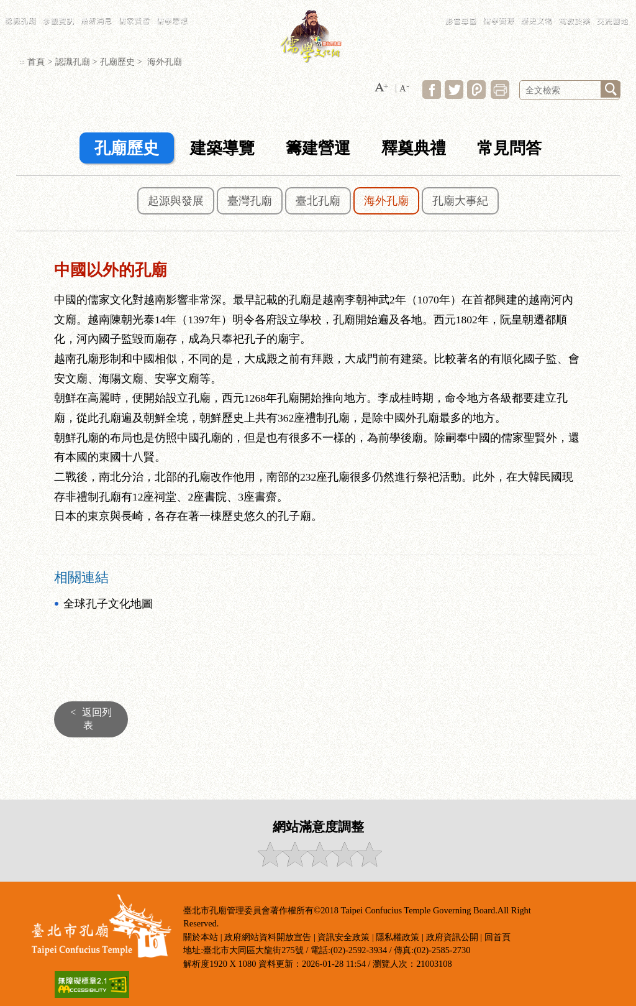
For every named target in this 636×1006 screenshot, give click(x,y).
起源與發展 (176, 201)
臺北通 (620, 6)
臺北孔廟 (318, 201)
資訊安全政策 (343, 937)
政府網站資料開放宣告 (267, 937)
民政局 (571, 6)
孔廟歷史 (117, 62)
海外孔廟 (386, 201)
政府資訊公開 (452, 937)
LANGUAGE (546, 6)
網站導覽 (493, 6)
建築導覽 (222, 148)
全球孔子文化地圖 (108, 604)
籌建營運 (318, 148)
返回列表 (88, 719)
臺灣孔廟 (249, 201)
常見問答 (518, 6)
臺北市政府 (596, 6)
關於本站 (200, 937)
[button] (381, 88)
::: (476, 6)
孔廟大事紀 (460, 201)
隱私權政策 (397, 937)
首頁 (36, 62)
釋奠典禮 (413, 148)
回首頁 (497, 937)
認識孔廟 (72, 62)
